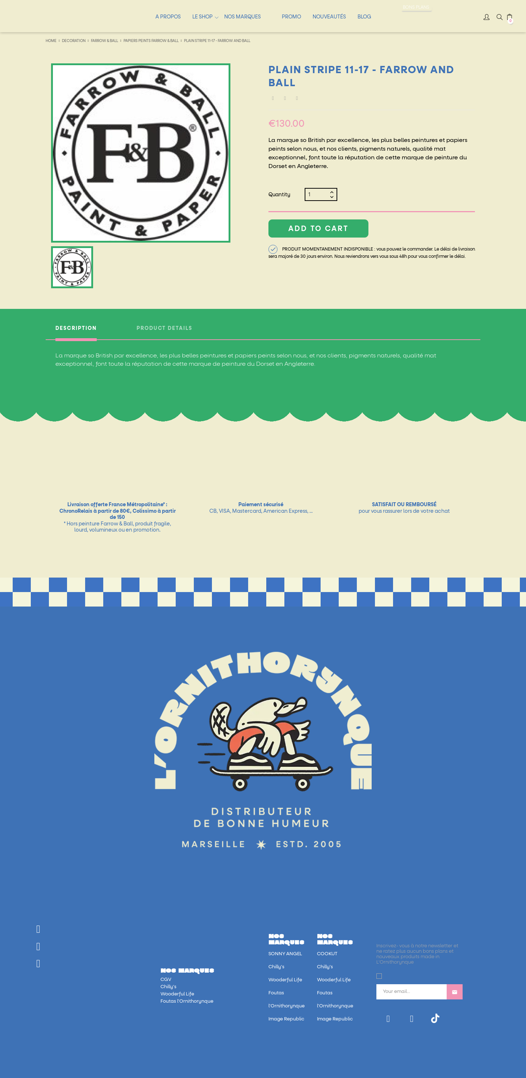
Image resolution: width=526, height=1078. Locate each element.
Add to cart (318, 228)
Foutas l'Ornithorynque (186, 1001)
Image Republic (286, 1019)
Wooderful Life (177, 994)
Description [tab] (76, 328)
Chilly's (168, 987)
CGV (165, 979)
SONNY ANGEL (285, 954)
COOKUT (327, 954)
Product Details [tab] (164, 328)
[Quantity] (318, 194)
